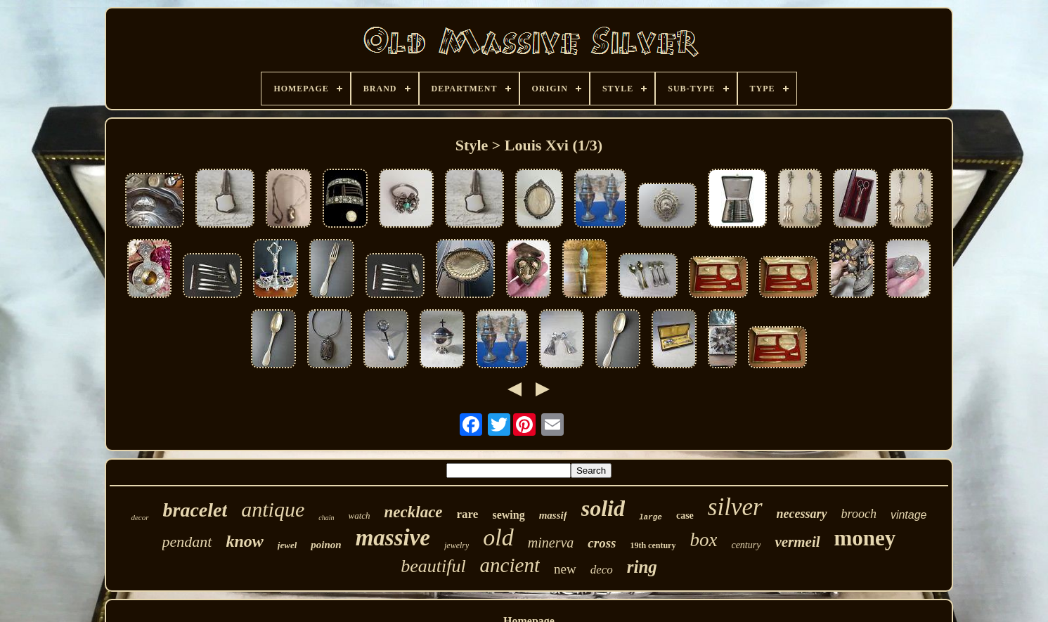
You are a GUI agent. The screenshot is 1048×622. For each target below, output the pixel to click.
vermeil (797, 541)
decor (139, 517)
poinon (326, 544)
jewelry (456, 545)
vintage (909, 515)
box (703, 539)
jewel (287, 545)
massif (553, 515)
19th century (652, 545)
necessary (802, 514)
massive (393, 537)
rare (468, 514)
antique (272, 509)
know (245, 541)
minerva (551, 542)
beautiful (433, 566)
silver (735, 507)
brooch (858, 514)
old (498, 537)
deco (601, 569)
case (685, 515)
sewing (508, 515)
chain (326, 517)
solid (603, 508)
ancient (510, 565)
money (865, 538)
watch (359, 515)
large (650, 517)
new (565, 569)
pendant (187, 541)
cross (602, 543)
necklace (413, 512)
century (746, 545)
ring (642, 566)
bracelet (195, 510)
